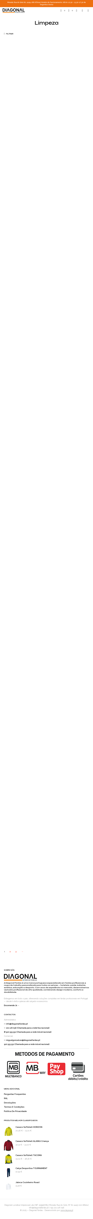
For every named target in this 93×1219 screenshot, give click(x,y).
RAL (6, 1098)
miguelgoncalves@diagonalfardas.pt (23, 1040)
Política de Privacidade (15, 1111)
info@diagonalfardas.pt (17, 1024)
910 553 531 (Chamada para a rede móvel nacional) (26, 1044)
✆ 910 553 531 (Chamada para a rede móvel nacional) (27, 1032)
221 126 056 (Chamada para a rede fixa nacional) (27, 1028)
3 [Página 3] (16, 951)
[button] (62, 10)
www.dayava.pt (66, 1210)
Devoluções (10, 1103)
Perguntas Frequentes (15, 1094)
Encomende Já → (11, 1005)
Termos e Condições (14, 1107)
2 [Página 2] (10, 951)
